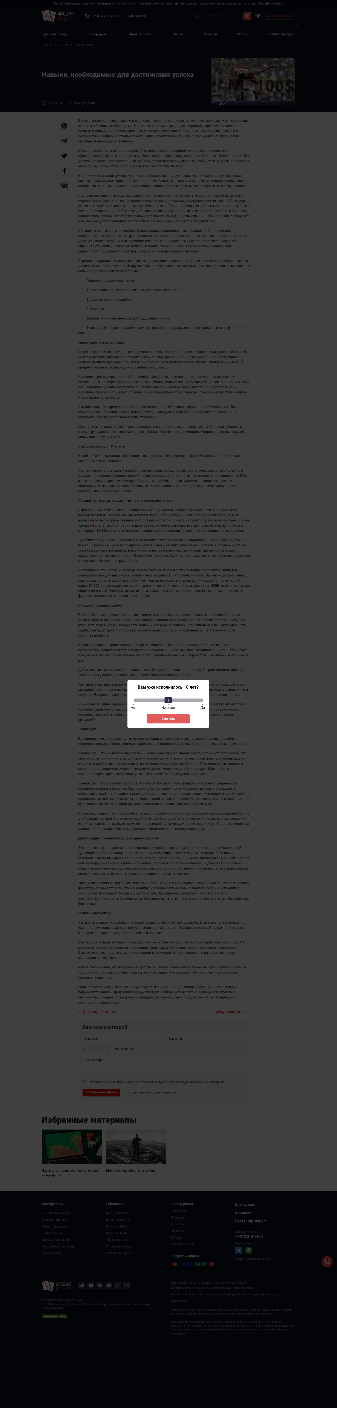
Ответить (168, 718)
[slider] (168, 700)
